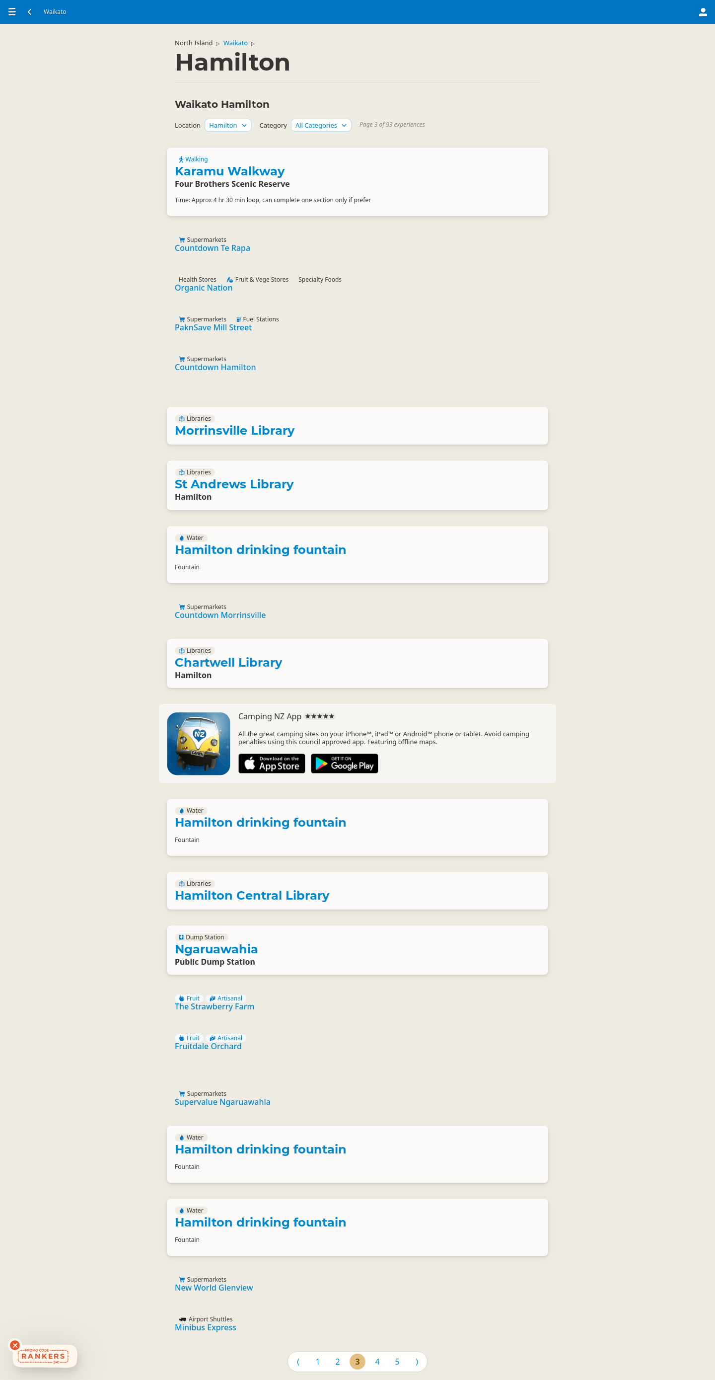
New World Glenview (214, 1287)
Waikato (235, 42)
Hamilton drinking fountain (261, 549)
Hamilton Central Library (252, 895)
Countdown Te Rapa (212, 247)
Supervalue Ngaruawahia (223, 1101)
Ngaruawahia (216, 949)
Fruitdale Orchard (208, 1046)
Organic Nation (203, 287)
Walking (193, 159)
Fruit (189, 998)
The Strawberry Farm (215, 1006)
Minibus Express (205, 1327)
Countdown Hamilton (215, 367)
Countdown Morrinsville (220, 615)
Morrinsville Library (234, 430)
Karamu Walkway (230, 171)
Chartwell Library (228, 662)
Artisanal (226, 998)
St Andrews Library (234, 484)
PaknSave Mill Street (213, 327)
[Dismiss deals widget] (15, 1345)
